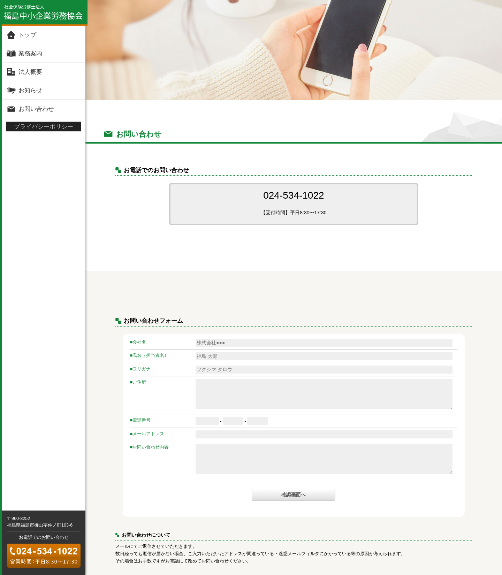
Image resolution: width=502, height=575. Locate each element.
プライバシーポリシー (43, 126)
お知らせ (30, 90)
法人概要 (30, 71)
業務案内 (30, 53)
